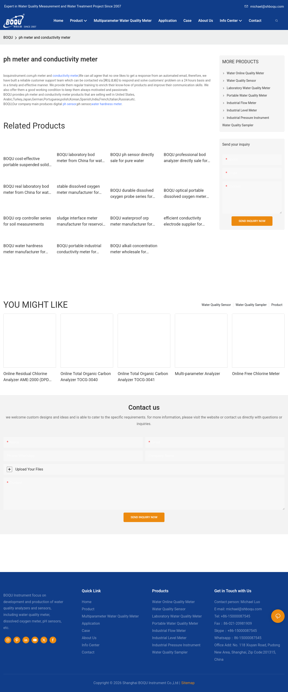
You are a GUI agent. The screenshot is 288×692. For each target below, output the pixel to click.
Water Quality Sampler (251, 305)
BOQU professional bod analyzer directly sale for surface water (185, 158)
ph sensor (69, 104)
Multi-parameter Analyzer (197, 373)
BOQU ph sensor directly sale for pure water (132, 157)
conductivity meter (65, 75)
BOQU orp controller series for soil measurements (27, 221)
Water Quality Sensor (216, 305)
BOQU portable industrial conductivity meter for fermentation (79, 249)
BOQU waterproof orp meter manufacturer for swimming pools (131, 221)
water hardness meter (106, 104)
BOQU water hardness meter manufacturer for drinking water (24, 249)
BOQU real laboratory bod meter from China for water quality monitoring (27, 189)
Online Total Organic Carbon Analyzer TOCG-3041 (143, 376)
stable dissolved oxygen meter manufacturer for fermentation (78, 189)
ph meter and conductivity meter (44, 37)
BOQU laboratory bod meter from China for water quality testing (81, 158)
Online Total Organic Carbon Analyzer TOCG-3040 (86, 376)
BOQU (8, 37)
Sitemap (188, 683)
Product (276, 305)
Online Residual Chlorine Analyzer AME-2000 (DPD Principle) (26, 377)
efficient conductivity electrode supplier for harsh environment (183, 221)
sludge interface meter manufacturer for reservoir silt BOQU (80, 221)
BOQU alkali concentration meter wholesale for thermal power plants (133, 249)
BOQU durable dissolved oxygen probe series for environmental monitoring (133, 193)
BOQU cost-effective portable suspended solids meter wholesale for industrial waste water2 (27, 162)
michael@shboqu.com (264, 7)
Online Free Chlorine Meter (256, 373)
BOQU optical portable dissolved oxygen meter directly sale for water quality (185, 193)
